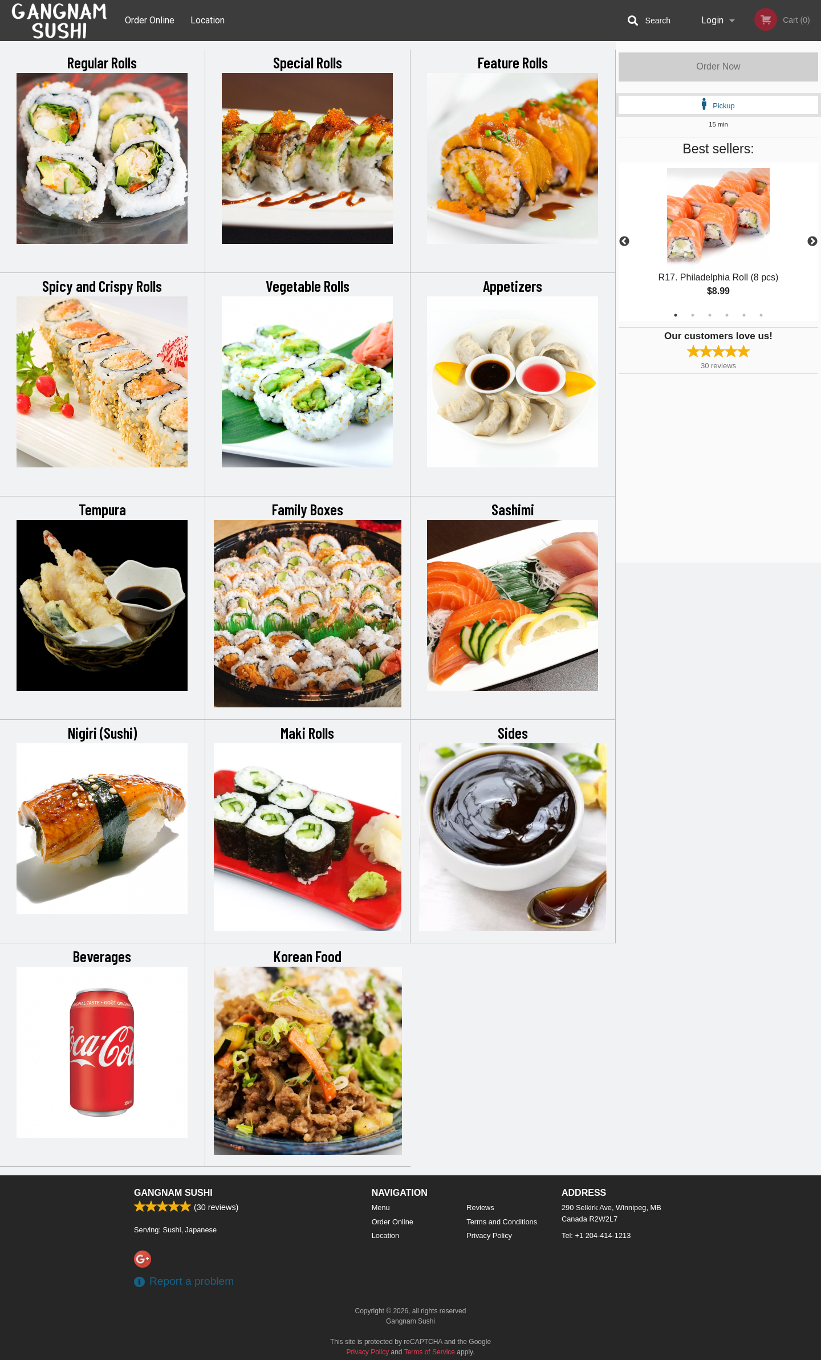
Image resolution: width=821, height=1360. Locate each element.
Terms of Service (429, 1352)
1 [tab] (675, 315)
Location (207, 20)
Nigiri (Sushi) (102, 732)
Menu (381, 1207)
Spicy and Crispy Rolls (102, 285)
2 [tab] (692, 315)
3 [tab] (710, 315)
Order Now (718, 66)
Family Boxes (307, 509)
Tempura (102, 509)
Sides (513, 732)
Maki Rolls (307, 732)
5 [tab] (744, 315)
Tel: (596, 1235)
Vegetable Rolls (307, 285)
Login (712, 20)
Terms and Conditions (501, 1222)
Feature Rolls (513, 62)
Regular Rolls (102, 62)
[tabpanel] (718, 241)
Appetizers (512, 285)
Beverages (102, 956)
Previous (624, 241)
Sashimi (512, 509)
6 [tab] (761, 315)
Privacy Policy (489, 1235)
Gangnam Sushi (173, 1193)
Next (812, 241)
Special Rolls (307, 62)
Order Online (149, 20)
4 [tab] (727, 315)
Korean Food (308, 956)
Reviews (480, 1207)
